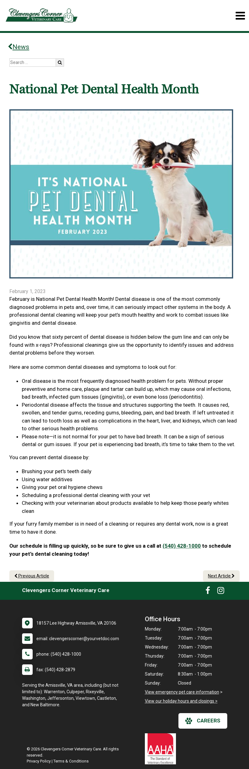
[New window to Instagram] (220, 591)
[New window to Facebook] (207, 591)
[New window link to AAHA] (162, 748)
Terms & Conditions (71, 761)
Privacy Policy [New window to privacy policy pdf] (39, 761)
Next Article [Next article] (221, 575)
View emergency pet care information (182, 692)
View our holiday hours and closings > (181, 701)
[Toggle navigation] (240, 15)
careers (202, 720)
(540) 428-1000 (182, 546)
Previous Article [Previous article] (31, 575)
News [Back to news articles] (18, 47)
